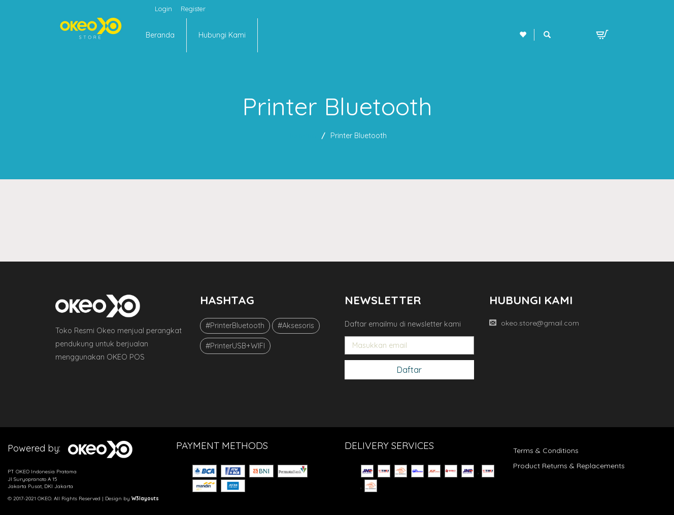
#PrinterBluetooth (235, 325)
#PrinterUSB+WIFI (235, 345)
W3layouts (145, 498)
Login (163, 9)
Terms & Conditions (546, 450)
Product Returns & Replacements (569, 465)
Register (193, 9)
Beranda (160, 35)
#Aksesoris (296, 325)
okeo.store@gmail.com (540, 323)
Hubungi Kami (222, 35)
